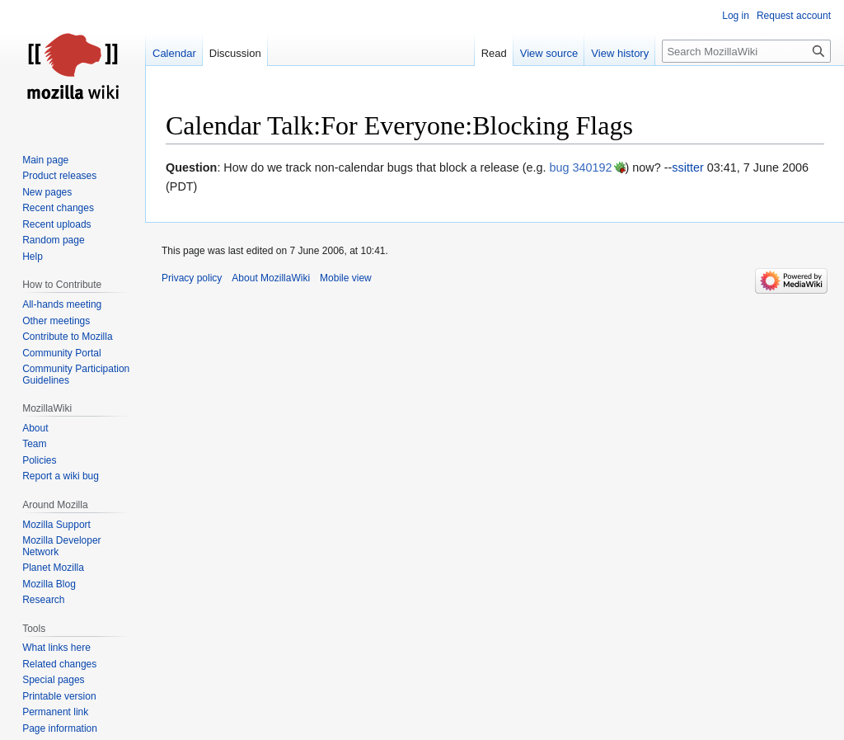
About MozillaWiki (271, 278)
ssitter (687, 167)
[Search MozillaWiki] (746, 51)
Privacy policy (192, 278)
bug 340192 (581, 167)
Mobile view (346, 278)
